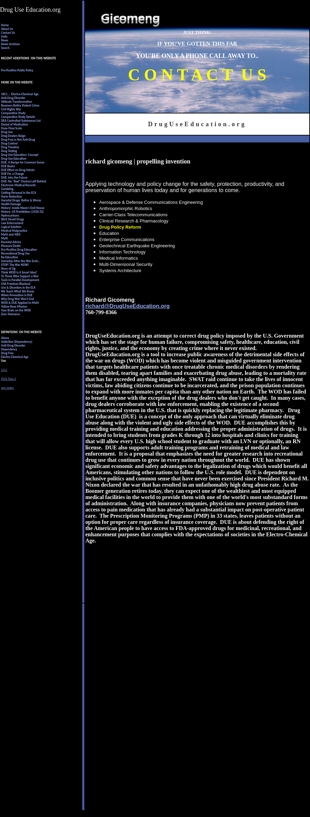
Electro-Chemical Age (14, 357)
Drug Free (7, 353)
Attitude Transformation (16, 101)
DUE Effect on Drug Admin (18, 170)
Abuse (5, 338)
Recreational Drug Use (15, 253)
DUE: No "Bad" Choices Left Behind (23, 181)
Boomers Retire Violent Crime (20, 105)
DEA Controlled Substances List (21, 120)
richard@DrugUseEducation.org (127, 306)
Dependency (9, 349)
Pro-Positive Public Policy (17, 70)
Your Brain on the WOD (16, 310)
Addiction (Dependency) (16, 341)
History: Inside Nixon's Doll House (22, 208)
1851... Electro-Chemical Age (19, 94)
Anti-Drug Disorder (13, 98)
